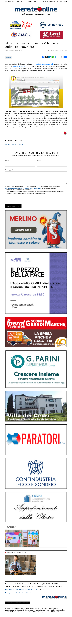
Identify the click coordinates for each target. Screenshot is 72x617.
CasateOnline (19, 589)
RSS (36, 589)
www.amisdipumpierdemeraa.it (43, 64)
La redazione (9, 589)
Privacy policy (9, 593)
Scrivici (9, 603)
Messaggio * (9, 170)
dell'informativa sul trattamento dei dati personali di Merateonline (23, 188)
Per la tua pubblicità (22, 603)
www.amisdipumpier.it (20, 66)
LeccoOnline (29, 589)
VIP (46, 589)
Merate (8, 57)
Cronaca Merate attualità (13, 50)
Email (39, 160)
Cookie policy (20, 593)
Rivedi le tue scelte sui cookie (36, 593)
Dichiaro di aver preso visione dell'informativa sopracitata (26, 193)
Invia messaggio (13, 206)
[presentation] (18, 199)
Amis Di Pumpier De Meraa (14, 144)
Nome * (7, 160)
